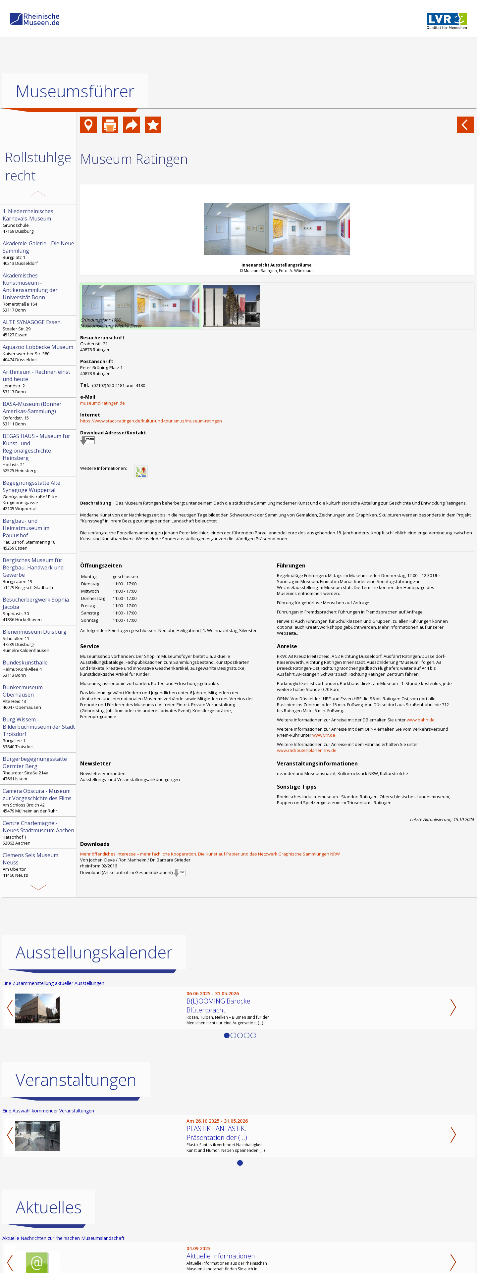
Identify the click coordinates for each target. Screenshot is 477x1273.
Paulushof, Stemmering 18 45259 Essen (39, 534)
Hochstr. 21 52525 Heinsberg (39, 452)
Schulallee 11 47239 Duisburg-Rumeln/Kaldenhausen (39, 640)
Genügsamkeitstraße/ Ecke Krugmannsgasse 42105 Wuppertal (39, 495)
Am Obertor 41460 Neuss (39, 865)
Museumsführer (75, 91)
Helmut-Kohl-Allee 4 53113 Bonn (39, 668)
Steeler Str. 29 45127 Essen (39, 328)
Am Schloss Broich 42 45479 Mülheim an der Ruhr (39, 800)
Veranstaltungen (76, 1079)
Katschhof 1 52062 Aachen (39, 832)
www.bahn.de (421, 720)
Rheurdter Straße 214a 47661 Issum (39, 768)
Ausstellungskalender (94, 952)
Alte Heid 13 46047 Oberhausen (39, 697)
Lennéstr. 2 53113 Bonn (39, 381)
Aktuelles (49, 1207)
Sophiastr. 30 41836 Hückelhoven (39, 609)
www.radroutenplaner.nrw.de (307, 750)
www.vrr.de (323, 735)
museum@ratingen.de (102, 403)
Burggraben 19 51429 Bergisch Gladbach (39, 573)
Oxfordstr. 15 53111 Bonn (39, 413)
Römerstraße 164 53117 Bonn (39, 292)
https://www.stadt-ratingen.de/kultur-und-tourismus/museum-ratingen (151, 421)
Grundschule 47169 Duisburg (39, 221)
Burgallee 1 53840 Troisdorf (39, 733)
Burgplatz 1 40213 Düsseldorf (39, 253)
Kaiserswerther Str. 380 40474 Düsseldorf (39, 353)
